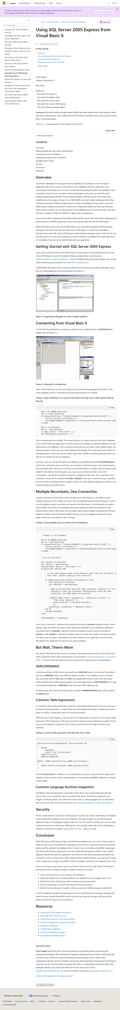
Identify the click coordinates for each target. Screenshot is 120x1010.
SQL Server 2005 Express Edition (73, 22)
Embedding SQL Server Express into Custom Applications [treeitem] (17, 37)
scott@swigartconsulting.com (48, 970)
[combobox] (16, 25)
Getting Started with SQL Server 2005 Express (54, 56)
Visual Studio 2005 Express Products (55, 912)
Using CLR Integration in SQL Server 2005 (94, 802)
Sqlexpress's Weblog (48, 925)
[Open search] (109, 3)
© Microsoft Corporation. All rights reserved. (54, 976)
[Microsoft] (4, 3)
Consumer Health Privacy (67, 1001)
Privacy (51, 1001)
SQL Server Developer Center (52, 932)
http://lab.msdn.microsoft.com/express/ (52, 259)
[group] (76, 423)
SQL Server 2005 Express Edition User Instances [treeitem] (16, 65)
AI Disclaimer (7, 1001)
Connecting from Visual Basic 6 (49, 59)
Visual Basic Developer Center (52, 935)
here (42, 124)
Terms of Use (85, 1001)
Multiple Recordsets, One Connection (51, 62)
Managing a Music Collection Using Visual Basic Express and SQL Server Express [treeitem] (17, 51)
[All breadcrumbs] (38, 22)
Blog (32, 1001)
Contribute (42, 1001)
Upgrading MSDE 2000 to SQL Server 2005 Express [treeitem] (16, 102)
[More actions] (114, 22)
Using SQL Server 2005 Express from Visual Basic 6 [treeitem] (16, 74)
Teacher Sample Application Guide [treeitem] (17, 70)
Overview (41, 53)
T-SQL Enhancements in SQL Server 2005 (57, 919)
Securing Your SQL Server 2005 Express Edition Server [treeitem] (16, 58)
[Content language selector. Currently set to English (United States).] (13, 996)
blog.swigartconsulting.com (100, 970)
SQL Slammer (75, 828)
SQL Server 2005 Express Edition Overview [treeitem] (16, 43)
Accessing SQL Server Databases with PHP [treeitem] (16, 30)
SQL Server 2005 (53, 22)
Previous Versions (21, 1001)
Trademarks (97, 1001)
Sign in (114, 3)
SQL (43, 22)
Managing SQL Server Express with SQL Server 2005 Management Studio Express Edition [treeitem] (17, 88)
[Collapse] (28, 20)
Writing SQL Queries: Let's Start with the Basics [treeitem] (18, 80)
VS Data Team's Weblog (49, 929)
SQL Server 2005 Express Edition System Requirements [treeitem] (16, 96)
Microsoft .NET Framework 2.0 (75, 262)
